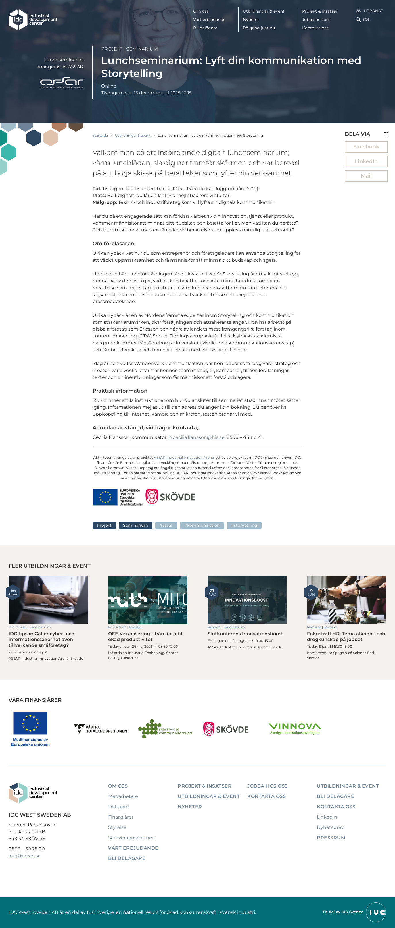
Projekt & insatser (320, 11)
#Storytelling (244, 525)
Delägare (118, 806)
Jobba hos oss (316, 19)
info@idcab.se (25, 855)
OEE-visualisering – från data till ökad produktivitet (147, 600)
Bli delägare (205, 27)
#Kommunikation (202, 525)
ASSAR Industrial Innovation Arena (184, 457)
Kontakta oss (315, 27)
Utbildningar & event (264, 11)
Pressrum (331, 837)
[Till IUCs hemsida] (354, 912)
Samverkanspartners (132, 837)
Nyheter (251, 19)
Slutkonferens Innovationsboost (247, 600)
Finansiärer (120, 817)
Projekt (111, 49)
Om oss (201, 11)
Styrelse (117, 827)
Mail (366, 176)
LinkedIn (366, 161)
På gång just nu (259, 27)
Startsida (100, 135)
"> (196, 437)
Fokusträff (117, 627)
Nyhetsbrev (330, 827)
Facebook (366, 147)
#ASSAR (166, 525)
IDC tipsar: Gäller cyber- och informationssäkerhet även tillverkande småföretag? (48, 600)
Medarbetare (123, 796)
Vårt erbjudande (209, 19)
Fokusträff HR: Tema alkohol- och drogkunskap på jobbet (346, 600)
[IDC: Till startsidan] (33, 19)
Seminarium (142, 49)
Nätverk (314, 627)
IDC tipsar (17, 627)
